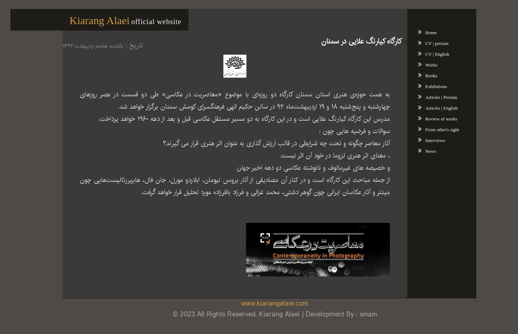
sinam (358, 314)
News (420, 151)
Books (421, 75)
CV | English (427, 54)
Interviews (425, 140)
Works (421, 65)
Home (420, 32)
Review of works (431, 119)
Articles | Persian (431, 97)
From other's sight (432, 129)
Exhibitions (425, 86)
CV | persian (426, 43)
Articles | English (431, 108)
